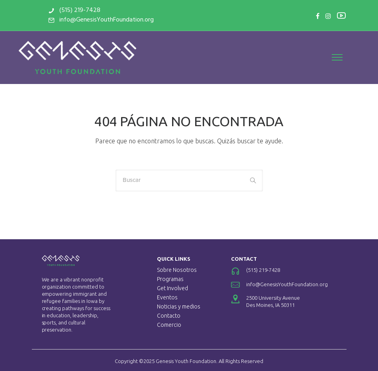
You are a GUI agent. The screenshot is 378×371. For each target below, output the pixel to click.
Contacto (168, 315)
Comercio (169, 325)
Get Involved (172, 288)
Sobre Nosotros (177, 270)
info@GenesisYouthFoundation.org (115, 20)
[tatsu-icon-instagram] (318, 16)
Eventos (167, 297)
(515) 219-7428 (88, 10)
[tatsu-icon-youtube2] (331, 15)
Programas (170, 279)
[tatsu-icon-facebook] (308, 16)
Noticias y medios (178, 306)
